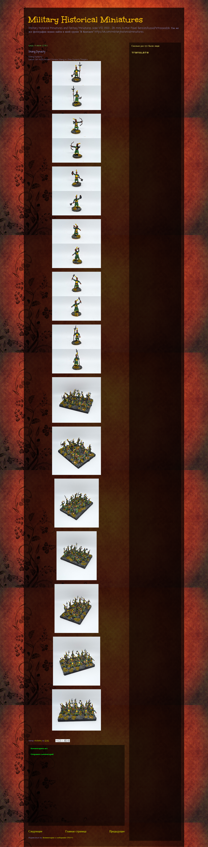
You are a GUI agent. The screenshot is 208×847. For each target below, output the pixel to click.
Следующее (35, 831)
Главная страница (75, 831)
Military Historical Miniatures (85, 19)
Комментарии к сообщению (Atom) (58, 837)
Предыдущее (117, 831)
